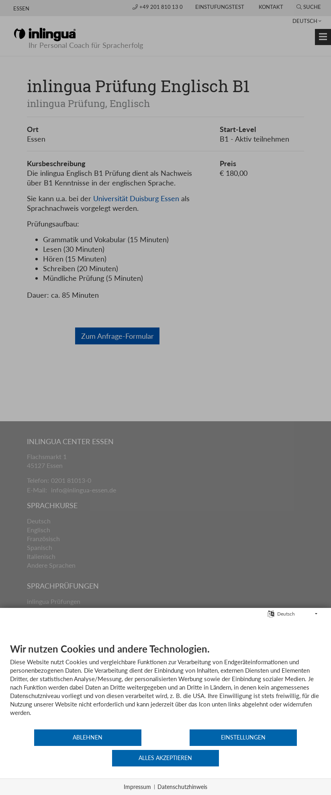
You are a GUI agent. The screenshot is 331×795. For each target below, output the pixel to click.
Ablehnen (62, 758)
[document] (165, 706)
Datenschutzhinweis (182, 786)
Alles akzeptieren (269, 758)
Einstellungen (165, 758)
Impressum (137, 786)
